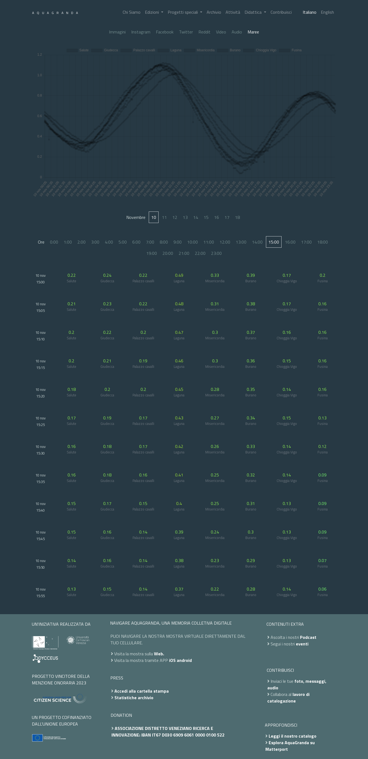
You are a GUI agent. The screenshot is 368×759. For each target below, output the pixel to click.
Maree (253, 32)
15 (206, 217)
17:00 (306, 242)
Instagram (140, 32)
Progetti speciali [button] (183, 12)
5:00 (123, 242)
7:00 (150, 242)
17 (226, 217)
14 (195, 217)
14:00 (257, 242)
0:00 (54, 242)
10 (153, 217)
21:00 (184, 253)
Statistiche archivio (133, 697)
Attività (233, 12)
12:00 (225, 242)
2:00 (81, 242)
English (327, 12)
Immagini (117, 32)
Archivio (214, 12)
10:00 (192, 242)
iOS (172, 660)
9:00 (177, 242)
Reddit (204, 32)
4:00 (109, 242)
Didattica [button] (254, 12)
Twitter (186, 32)
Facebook (164, 32)
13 (185, 217)
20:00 (167, 253)
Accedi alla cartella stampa (141, 691)
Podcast (308, 637)
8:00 (164, 242)
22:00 (200, 253)
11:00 (208, 242)
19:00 (151, 253)
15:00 (273, 242)
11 (164, 217)
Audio (237, 32)
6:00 (136, 242)
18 (237, 217)
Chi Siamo (132, 12)
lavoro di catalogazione (288, 697)
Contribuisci (281, 12)
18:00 (322, 242)
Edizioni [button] (152, 12)
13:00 (241, 242)
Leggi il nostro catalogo (292, 736)
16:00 (290, 242)
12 (174, 217)
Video (221, 32)
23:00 (216, 253)
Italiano (309, 12)
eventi (302, 644)
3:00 (95, 242)
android (184, 660)
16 (216, 217)
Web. (159, 653)
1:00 (68, 242)
